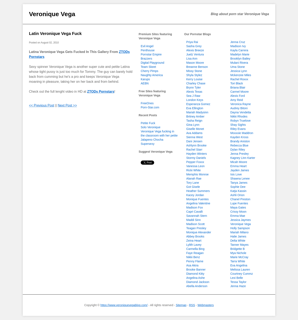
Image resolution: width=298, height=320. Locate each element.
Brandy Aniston (240, 141)
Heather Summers (198, 191)
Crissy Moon (238, 211)
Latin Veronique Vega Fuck (55, 33)
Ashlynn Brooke (196, 145)
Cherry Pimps (149, 71)
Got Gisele (193, 186)
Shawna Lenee (240, 178)
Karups (145, 79)
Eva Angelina (238, 265)
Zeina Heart (193, 240)
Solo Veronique (150, 127)
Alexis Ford (237, 95)
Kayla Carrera (239, 50)
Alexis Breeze (195, 50)
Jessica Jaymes (240, 220)
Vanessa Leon (195, 166)
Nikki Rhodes (238, 116)
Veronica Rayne (240, 104)
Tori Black (236, 83)
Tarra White (237, 261)
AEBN (145, 83)
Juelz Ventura (195, 54)
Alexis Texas (194, 91)
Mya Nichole (238, 253)
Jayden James (239, 170)
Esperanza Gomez (198, 104)
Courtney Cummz (241, 273)
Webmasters (205, 305)
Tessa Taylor (238, 282)
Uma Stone (237, 66)
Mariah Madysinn (197, 112)
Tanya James (238, 182)
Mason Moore (195, 62)
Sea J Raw (193, 95)
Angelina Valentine (198, 203)
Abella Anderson (196, 286)
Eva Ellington (194, 108)
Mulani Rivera (239, 62)
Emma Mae (237, 215)
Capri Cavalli (194, 211)
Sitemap (181, 305)
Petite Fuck (148, 123)
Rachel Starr (194, 149)
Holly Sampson (240, 228)
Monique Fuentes (197, 199)
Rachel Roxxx (239, 79)
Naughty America (152, 75)
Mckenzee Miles (240, 75)
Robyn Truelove (240, 120)
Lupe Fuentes (239, 203)
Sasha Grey (194, 46)
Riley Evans (238, 129)
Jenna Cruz (237, 42)
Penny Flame (194, 261)
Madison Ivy (238, 46)
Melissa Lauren (240, 269)
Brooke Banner (195, 269)
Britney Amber (195, 116)
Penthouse (148, 50)
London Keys (194, 100)
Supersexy (147, 143)
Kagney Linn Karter (242, 157)
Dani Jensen (194, 141)
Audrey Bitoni (239, 108)
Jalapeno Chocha (152, 139)
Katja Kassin (238, 191)
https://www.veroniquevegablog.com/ (124, 305)
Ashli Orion (237, 195)
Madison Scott (195, 224)
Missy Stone (194, 71)
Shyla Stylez (194, 75)
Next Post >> (67, 105)
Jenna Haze (238, 286)
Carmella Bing (195, 248)
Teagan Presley (196, 228)
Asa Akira (192, 265)
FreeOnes (147, 103)
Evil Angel (147, 46)
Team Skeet (148, 66)
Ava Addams (194, 133)
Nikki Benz (193, 257)
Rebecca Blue (239, 145)
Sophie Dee (237, 186)
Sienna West (194, 137)
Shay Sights (238, 124)
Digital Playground (152, 62)
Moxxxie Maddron (241, 133)
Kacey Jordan (195, 195)
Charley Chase (195, 83)
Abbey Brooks (195, 236)
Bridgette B (237, 248)
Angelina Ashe (195, 277)
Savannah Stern (196, 215)
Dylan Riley (237, 149)
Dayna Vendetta (240, 112)
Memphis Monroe (197, 174)
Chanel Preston (240, 199)
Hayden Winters (196, 153)
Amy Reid (236, 100)
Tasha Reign (194, 120)
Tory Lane (192, 182)
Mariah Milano (239, 232)
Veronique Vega (52, 14)
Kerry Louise (194, 79)
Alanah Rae (193, 178)
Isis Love (236, 174)
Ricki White (193, 170)
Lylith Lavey (193, 244)
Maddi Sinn (193, 220)
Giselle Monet (195, 129)
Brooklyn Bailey (240, 58)
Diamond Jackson (197, 282)
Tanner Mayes (239, 244)
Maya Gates (238, 207)
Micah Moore (238, 162)
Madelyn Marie (239, 54)
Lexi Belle (236, 277)
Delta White (237, 240)
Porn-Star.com (150, 107)
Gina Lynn (192, 124)
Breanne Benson (197, 66)
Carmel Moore (239, 91)
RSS (192, 305)
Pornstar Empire (151, 54)
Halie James (238, 236)
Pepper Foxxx (195, 162)
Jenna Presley (239, 153)
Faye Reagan (195, 253)
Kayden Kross (239, 137)
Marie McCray (239, 257)
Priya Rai (192, 42)
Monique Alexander (198, 232)
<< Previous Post (41, 105)
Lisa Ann (191, 58)
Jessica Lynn (238, 71)
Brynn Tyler (193, 87)
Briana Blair (237, 87)
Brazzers (146, 58)
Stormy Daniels (196, 157)
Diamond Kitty (195, 273)
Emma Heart (238, 166)
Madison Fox (194, 207)
